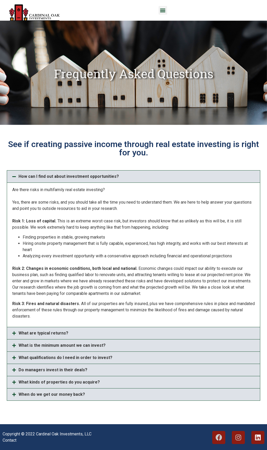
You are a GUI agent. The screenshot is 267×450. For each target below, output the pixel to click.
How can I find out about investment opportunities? (69, 176)
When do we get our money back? (52, 394)
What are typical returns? (43, 333)
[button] (163, 10)
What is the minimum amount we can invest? (62, 345)
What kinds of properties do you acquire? (59, 382)
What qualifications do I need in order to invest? (65, 357)
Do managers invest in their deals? (53, 369)
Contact (9, 440)
